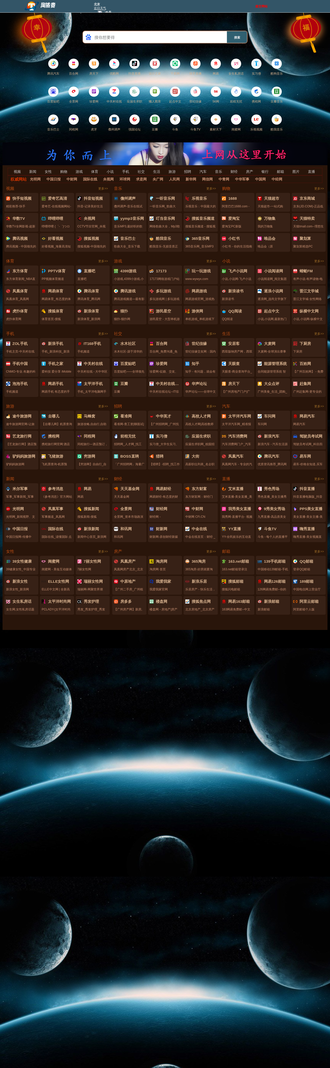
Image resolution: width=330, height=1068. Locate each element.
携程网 (256, 95)
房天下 (94, 67)
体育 (94, 172)
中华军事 (242, 179)
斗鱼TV (195, 122)
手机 (125, 172)
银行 (265, 172)
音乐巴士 (53, 122)
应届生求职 (134, 95)
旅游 (172, 172)
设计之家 (155, 67)
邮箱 (280, 172)
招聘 (187, 172)
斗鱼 (175, 122)
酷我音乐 (277, 122)
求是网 (141, 179)
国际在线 (90, 179)
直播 (311, 172)
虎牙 (94, 122)
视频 (17, 172)
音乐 (218, 172)
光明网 (35, 179)
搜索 (237, 37)
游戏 (79, 172)
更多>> (103, 188)
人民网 (174, 179)
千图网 (175, 67)
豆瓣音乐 (277, 95)
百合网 (74, 67)
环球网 (125, 179)
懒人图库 (155, 95)
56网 (216, 95)
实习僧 (256, 67)
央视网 (108, 179)
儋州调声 (114, 122)
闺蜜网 (236, 122)
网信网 (207, 179)
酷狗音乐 (277, 67)
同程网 (74, 122)
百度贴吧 (53, 95)
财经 (234, 172)
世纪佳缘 (195, 95)
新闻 (32, 172)
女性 (48, 172)
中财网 (72, 179)
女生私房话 (236, 67)
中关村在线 (114, 95)
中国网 (260, 179)
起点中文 (175, 95)
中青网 (224, 179)
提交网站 (261, 6)
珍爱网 (94, 95)
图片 (296, 172)
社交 (141, 172)
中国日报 (53, 179)
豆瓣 (155, 122)
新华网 (191, 179)
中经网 (277, 179)
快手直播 (195, 67)
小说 (110, 172)
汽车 (203, 172)
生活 (156, 172)
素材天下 (216, 122)
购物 (63, 172)
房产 (249, 172)
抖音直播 (134, 67)
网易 (216, 67)
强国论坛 (134, 122)
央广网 (158, 179)
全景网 (74, 95)
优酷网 (114, 67)
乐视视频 (256, 122)
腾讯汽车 (53, 67)
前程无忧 (236, 95)
